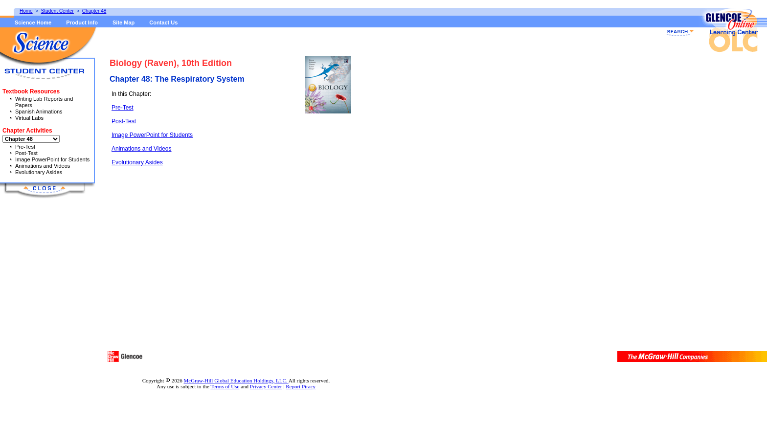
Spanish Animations (39, 111)
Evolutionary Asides (137, 162)
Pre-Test (123, 107)
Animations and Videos (142, 148)
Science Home (33, 22)
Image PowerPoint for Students (152, 135)
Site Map (124, 22)
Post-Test (124, 121)
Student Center (57, 11)
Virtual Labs (29, 118)
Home (26, 11)
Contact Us (163, 22)
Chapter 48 (94, 11)
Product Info (82, 22)
